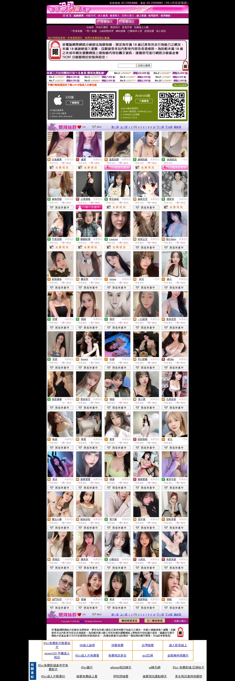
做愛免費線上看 (87, 676)
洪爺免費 (117, 645)
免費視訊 (69, 159)
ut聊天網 (154, 667)
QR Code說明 (180, 85)
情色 (82, 621)
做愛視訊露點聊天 (155, 676)
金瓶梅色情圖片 (178, 655)
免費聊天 (69, 399)
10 (154, 127)
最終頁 (177, 127)
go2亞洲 (147, 655)
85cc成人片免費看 (87, 655)
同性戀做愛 (120, 676)
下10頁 (169, 127)
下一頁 (160, 127)
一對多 (184, 159)
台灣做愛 (148, 645)
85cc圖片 (87, 667)
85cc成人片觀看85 (53, 676)
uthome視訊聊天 (120, 667)
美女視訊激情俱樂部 (188, 676)
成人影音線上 (178, 645)
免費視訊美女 (117, 655)
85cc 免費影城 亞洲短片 (188, 667)
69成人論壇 (87, 645)
